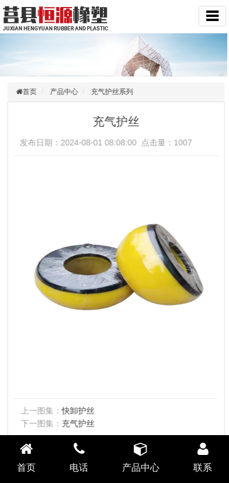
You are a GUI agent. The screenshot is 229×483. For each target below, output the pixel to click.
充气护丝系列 (114, 92)
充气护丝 (79, 423)
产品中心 (65, 92)
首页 (31, 92)
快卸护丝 (79, 410)
